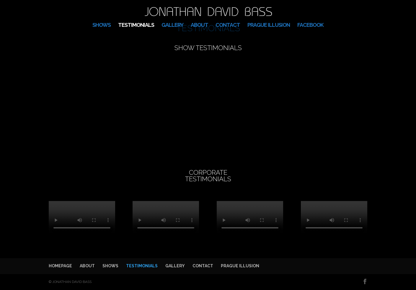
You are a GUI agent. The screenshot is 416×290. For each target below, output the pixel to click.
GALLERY (172, 25)
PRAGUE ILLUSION (268, 25)
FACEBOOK (310, 25)
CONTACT (228, 25)
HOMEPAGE (60, 265)
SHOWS (101, 25)
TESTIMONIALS (136, 25)
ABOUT (199, 25)
